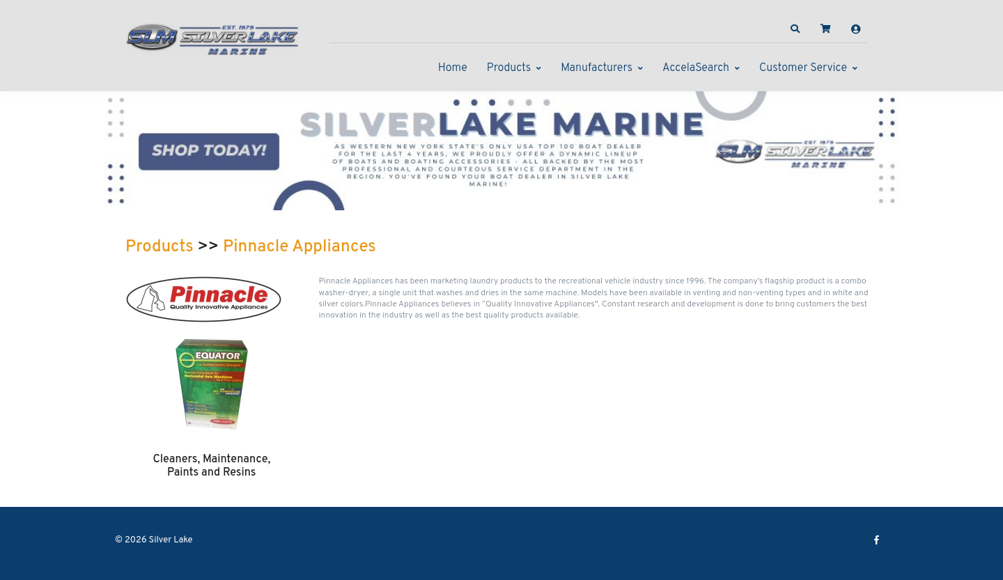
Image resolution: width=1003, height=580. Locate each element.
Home (452, 68)
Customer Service (803, 68)
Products (509, 68)
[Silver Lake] (212, 37)
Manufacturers (596, 68)
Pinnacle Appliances (299, 247)
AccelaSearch (695, 68)
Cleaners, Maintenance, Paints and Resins (211, 466)
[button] (795, 29)
